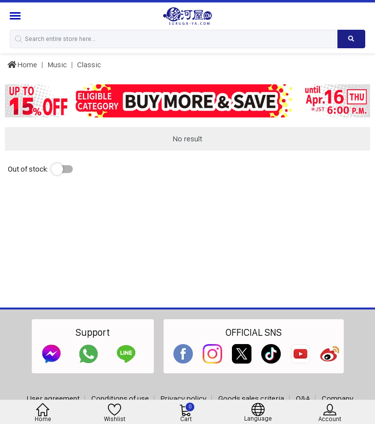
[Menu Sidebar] (16, 15)
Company (338, 398)
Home (22, 64)
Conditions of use (120, 398)
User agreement (53, 398)
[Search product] (351, 39)
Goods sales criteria (251, 398)
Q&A (303, 398)
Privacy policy (184, 398)
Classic (89, 64)
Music (57, 64)
